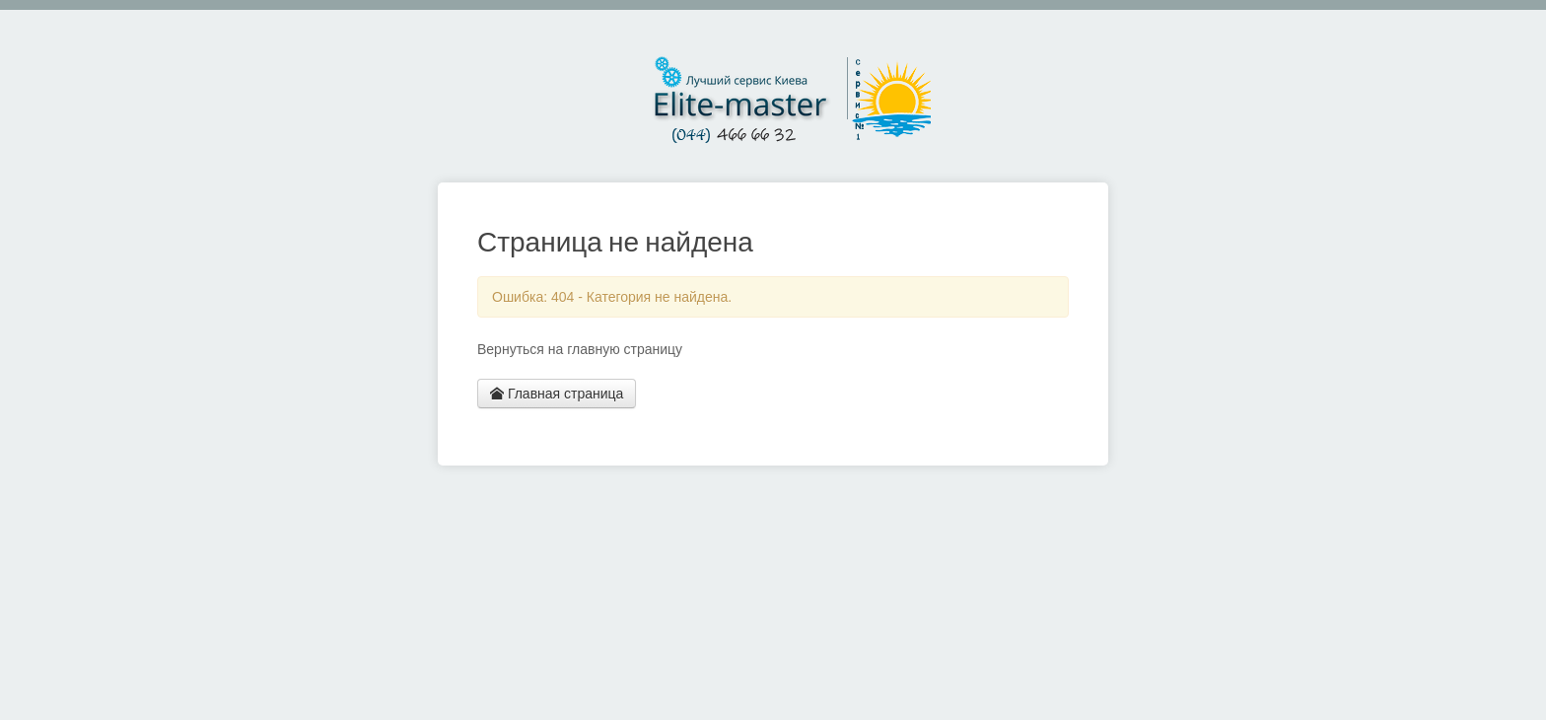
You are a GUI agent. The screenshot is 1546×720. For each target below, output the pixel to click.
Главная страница (556, 393)
